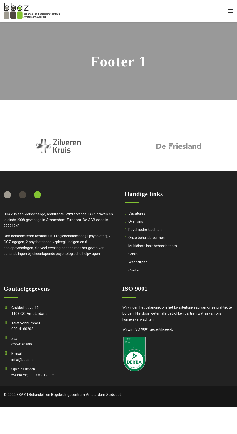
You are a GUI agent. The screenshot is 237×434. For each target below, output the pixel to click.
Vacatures (136, 213)
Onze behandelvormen (146, 237)
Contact (135, 270)
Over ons (135, 221)
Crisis (133, 254)
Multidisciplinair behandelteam (152, 246)
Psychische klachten (145, 229)
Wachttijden (137, 262)
